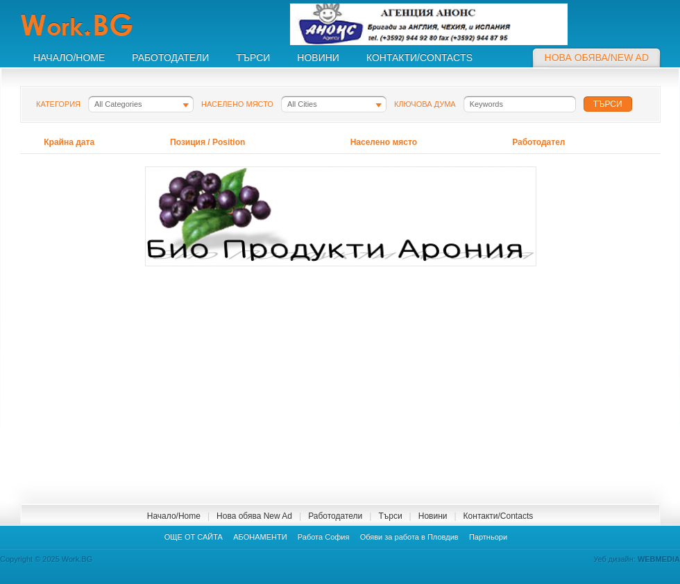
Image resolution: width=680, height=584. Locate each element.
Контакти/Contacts (499, 516)
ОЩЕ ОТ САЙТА (193, 537)
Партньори (488, 537)
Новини (433, 516)
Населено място (237, 104)
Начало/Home (174, 516)
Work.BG (93, 25)
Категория (58, 104)
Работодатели (335, 516)
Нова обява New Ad (254, 516)
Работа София (324, 537)
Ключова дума (425, 104)
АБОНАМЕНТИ (260, 537)
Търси (390, 516)
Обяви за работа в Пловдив (409, 537)
